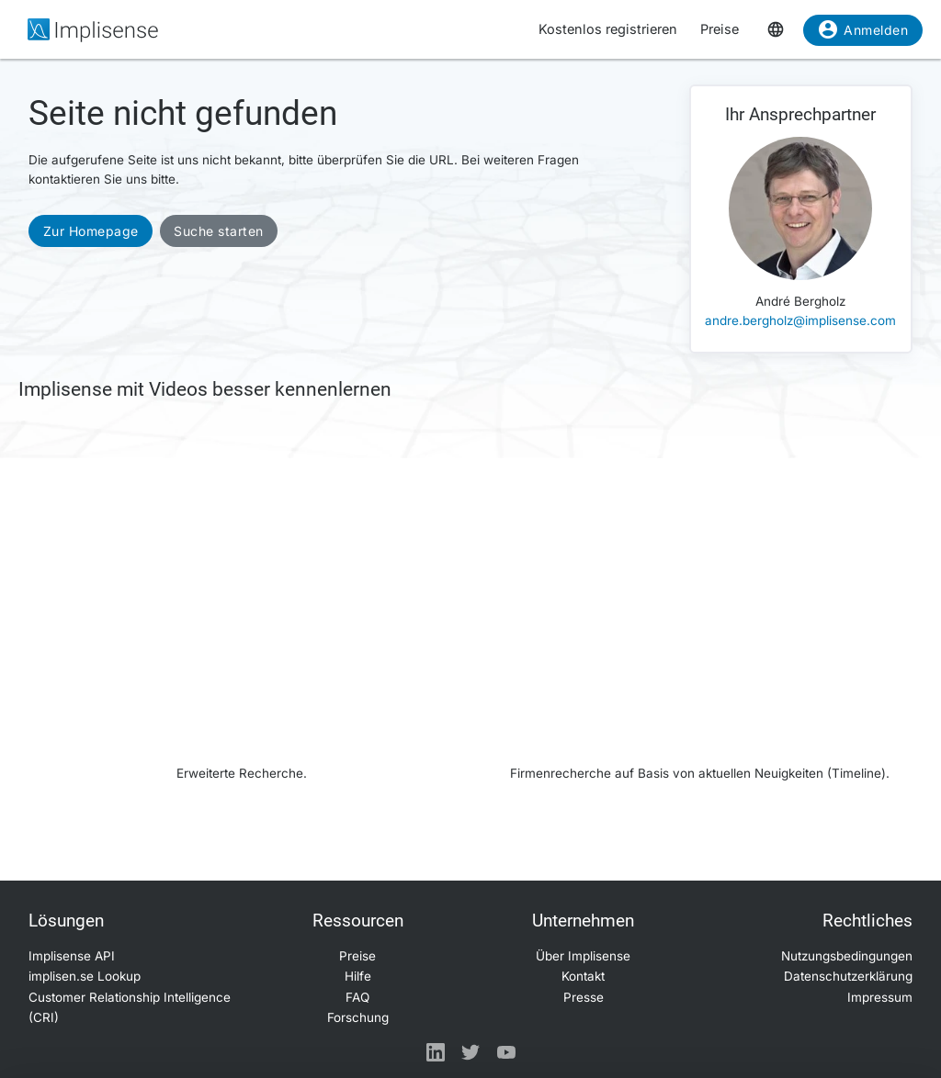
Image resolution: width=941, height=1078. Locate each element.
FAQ (357, 997)
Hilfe (358, 976)
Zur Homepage (91, 231)
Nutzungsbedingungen (847, 956)
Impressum (880, 997)
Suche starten (219, 231)
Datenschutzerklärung (848, 976)
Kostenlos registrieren (608, 29)
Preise (719, 29)
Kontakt (583, 976)
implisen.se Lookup (84, 976)
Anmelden (862, 33)
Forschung (358, 1017)
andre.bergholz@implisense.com (800, 320)
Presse (583, 997)
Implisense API (71, 956)
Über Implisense (583, 956)
